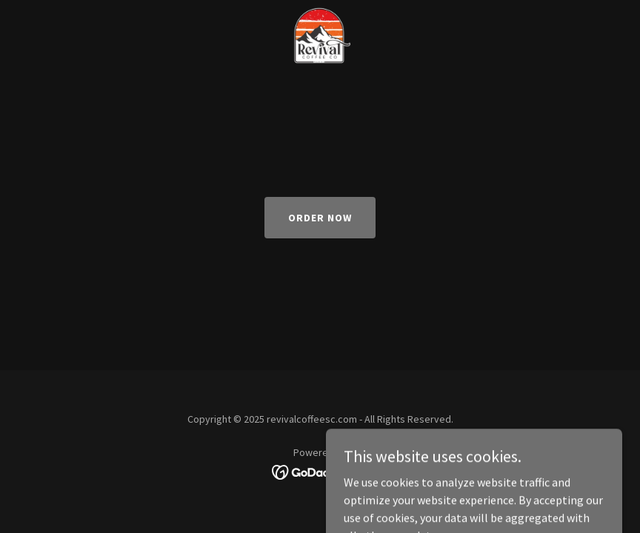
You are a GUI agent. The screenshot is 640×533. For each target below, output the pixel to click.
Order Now (320, 217)
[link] (320, 12)
